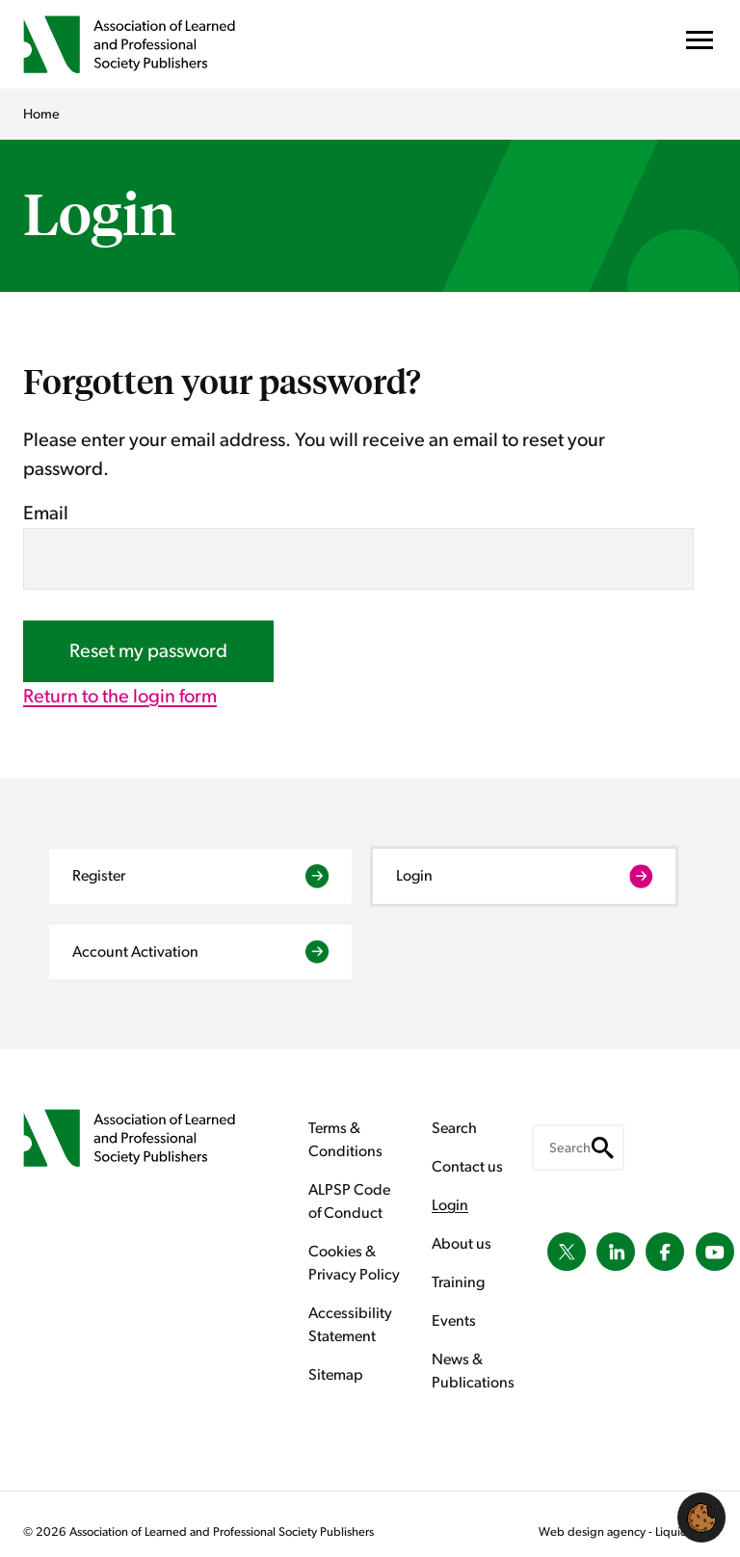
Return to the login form (120, 696)
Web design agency (593, 1532)
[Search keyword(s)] (578, 1147)
